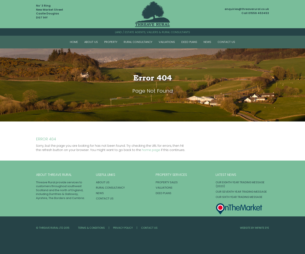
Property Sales (167, 182)
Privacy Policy (123, 228)
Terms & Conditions (91, 228)
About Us (91, 42)
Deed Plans (189, 42)
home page (151, 150)
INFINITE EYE (262, 228)
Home (74, 42)
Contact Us (226, 42)
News (207, 42)
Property (110, 42)
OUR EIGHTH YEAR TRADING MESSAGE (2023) (240, 184)
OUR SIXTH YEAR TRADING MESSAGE (239, 197)
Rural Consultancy (138, 42)
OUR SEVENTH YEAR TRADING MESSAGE (241, 192)
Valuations (167, 42)
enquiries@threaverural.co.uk (247, 9)
